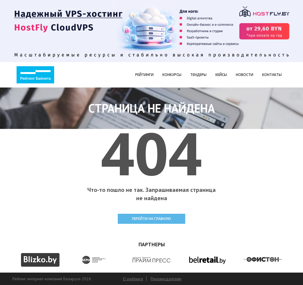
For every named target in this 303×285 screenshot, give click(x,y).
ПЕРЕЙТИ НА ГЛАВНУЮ (151, 218)
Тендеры (198, 74)
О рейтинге (133, 278)
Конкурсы (171, 74)
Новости (244, 74)
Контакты (272, 74)
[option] (40, 260)
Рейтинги (144, 74)
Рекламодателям (166, 278)
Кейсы (221, 74)
